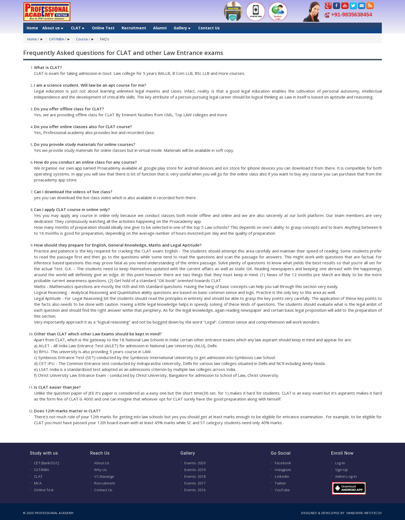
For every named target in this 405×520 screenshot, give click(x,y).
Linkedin (282, 476)
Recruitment (134, 28)
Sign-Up (341, 469)
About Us (101, 463)
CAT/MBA (56, 39)
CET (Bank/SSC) (46, 463)
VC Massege (104, 476)
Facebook (283, 463)
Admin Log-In (346, 476)
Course (82, 39)
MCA (38, 483)
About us (51, 28)
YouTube (282, 489)
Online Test (103, 28)
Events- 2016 (194, 489)
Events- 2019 (194, 469)
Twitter (280, 483)
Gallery (180, 28)
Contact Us (209, 28)
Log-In (340, 463)
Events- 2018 (194, 476)
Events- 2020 (194, 463)
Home (32, 28)
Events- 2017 (194, 483)
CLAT (76, 28)
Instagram (283, 469)
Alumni (160, 28)
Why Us (100, 469)
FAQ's (104, 39)
